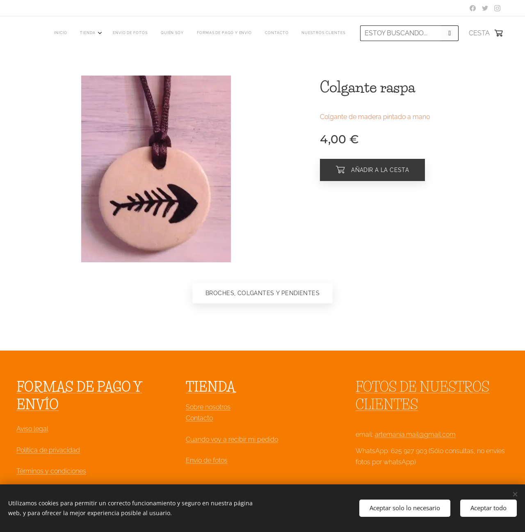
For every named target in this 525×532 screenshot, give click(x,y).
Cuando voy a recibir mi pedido (232, 439)
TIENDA (210, 387)
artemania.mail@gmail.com (415, 435)
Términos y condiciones (51, 471)
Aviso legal (32, 429)
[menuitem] (264, 33)
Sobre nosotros (208, 407)
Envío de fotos (207, 460)
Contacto (199, 418)
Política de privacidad (48, 450)
